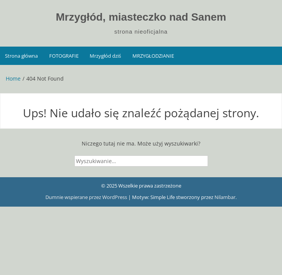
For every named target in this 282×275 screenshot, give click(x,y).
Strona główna (21, 55)
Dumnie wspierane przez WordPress (86, 197)
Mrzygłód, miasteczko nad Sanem (141, 17)
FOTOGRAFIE (64, 55)
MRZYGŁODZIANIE (153, 55)
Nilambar (224, 197)
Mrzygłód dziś (105, 55)
